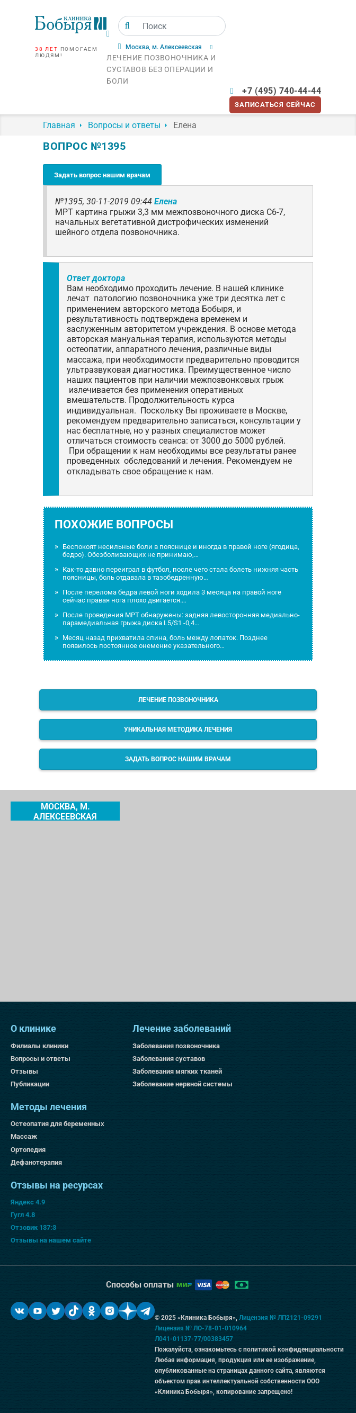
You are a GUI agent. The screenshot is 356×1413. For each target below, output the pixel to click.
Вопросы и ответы (40, 1059)
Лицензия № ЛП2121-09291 (280, 1317)
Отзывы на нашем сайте (51, 1240)
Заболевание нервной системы (182, 1084)
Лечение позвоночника (178, 700)
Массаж (24, 1136)
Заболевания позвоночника (176, 1046)
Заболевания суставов (168, 1059)
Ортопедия (28, 1150)
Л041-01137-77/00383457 (194, 1339)
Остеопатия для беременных (57, 1124)
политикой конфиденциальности (293, 1349)
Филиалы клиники (39, 1046)
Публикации (30, 1084)
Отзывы (24, 1071)
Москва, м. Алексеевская (65, 811)
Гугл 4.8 (23, 1215)
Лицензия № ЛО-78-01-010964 (201, 1328)
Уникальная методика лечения (178, 729)
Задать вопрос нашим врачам (102, 175)
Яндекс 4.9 (28, 1202)
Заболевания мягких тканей (177, 1071)
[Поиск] (127, 26)
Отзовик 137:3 (33, 1227)
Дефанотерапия (36, 1162)
